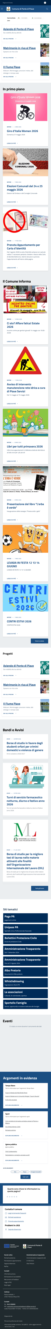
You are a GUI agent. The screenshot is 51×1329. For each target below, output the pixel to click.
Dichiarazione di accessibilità (12, 1277)
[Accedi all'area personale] (45, 3)
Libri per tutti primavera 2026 (25, 446)
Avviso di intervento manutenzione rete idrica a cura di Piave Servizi (26, 387)
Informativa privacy (9, 1274)
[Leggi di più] (12, 143)
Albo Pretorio (30, 1263)
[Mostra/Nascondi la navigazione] (2, 9)
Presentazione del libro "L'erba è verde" (25, 506)
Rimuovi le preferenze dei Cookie (13, 1321)
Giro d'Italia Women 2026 (22, 131)
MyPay (6, 1266)
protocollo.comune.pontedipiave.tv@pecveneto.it (21, 1306)
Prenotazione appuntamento (12, 1261)
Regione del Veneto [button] (8, 3)
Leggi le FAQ (8, 1282)
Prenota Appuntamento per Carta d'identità (23, 246)
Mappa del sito (8, 1316)
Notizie (9, 127)
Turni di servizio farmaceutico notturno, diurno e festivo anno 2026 (26, 800)
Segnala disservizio (9, 1263)
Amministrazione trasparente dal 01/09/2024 (36, 1259)
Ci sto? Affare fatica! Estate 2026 (23, 325)
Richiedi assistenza (9, 1258)
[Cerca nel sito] (47, 9)
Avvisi (8, 739)
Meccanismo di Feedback (11, 1279)
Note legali (7, 1285)
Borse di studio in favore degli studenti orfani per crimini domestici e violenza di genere (25, 746)
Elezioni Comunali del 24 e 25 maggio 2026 (25, 188)
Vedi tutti (25, 1177)
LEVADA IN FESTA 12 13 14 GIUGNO (23, 564)
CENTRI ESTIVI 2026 (19, 621)
